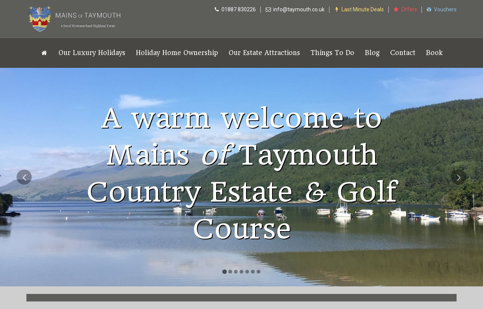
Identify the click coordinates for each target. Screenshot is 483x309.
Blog (372, 53)
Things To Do (332, 53)
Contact (402, 53)
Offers (405, 9)
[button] (24, 228)
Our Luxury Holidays (91, 53)
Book (434, 53)
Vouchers (441, 9)
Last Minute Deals (359, 9)
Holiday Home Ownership (177, 53)
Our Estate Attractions (264, 53)
